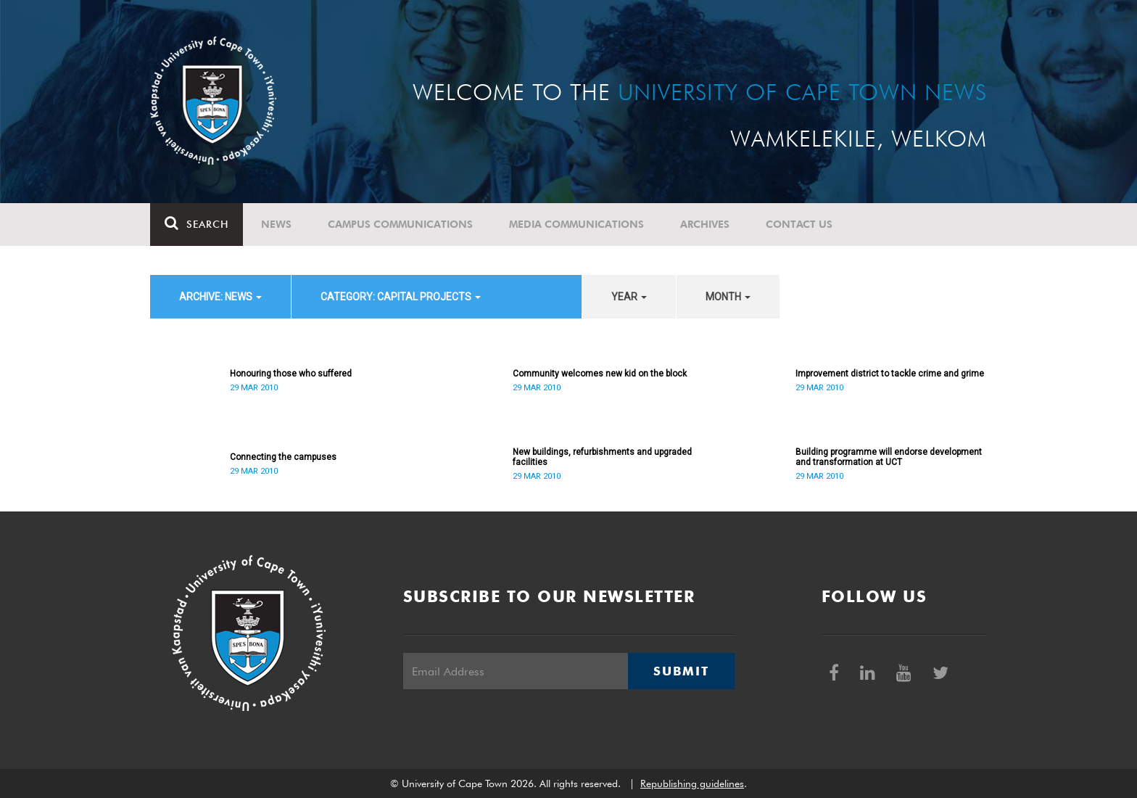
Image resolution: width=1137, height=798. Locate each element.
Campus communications (400, 224)
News (276, 224)
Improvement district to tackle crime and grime (889, 374)
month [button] (728, 297)
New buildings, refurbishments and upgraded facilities (602, 457)
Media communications (576, 224)
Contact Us (799, 224)
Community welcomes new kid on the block (600, 374)
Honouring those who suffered (291, 374)
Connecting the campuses (283, 457)
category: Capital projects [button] (401, 297)
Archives (704, 224)
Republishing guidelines (692, 783)
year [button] (629, 297)
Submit (680, 671)
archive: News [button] (220, 297)
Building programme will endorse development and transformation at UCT (888, 457)
